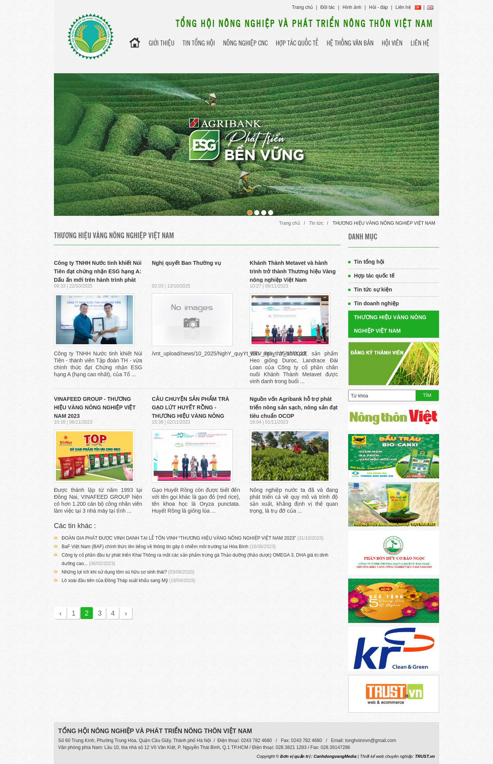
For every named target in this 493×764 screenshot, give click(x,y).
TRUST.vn (425, 756)
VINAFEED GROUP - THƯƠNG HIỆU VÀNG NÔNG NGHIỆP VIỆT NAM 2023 (95, 407)
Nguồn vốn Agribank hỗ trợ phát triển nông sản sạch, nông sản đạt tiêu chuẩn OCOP (293, 407)
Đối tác (327, 7)
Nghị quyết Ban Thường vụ (186, 263)
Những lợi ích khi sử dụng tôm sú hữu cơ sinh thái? (114, 572)
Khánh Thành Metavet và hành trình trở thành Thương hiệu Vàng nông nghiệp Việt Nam (292, 271)
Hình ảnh (351, 7)
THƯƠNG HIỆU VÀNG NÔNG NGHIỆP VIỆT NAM (383, 223)
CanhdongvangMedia (335, 756)
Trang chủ (302, 7)
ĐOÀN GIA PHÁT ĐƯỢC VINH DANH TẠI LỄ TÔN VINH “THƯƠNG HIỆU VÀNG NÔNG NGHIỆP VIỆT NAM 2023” (179, 538)
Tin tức (316, 223)
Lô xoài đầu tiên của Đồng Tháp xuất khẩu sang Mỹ (115, 580)
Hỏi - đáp (378, 7)
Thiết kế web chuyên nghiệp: (387, 756)
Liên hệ (403, 7)
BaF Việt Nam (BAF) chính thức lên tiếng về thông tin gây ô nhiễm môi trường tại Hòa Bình (155, 546)
